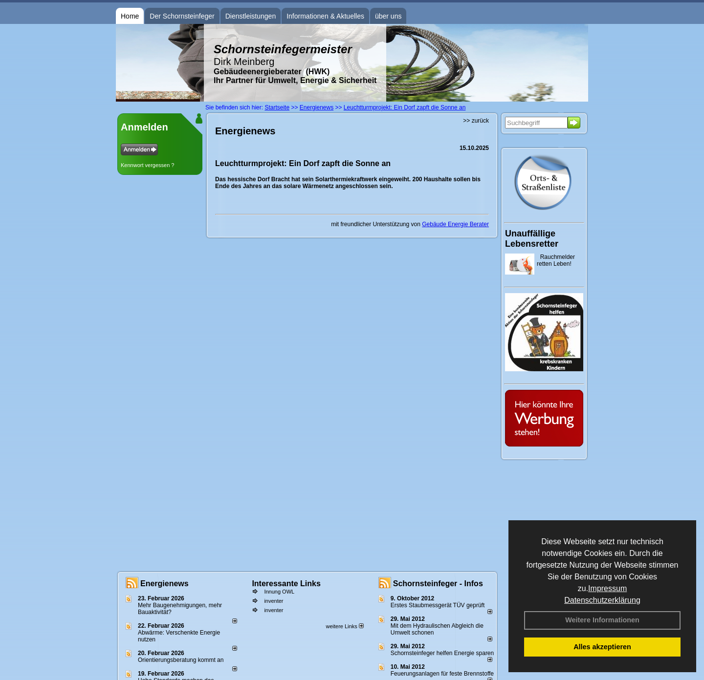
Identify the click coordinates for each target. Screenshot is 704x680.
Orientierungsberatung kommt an (180, 660)
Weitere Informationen (602, 620)
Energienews (164, 583)
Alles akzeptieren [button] (602, 647)
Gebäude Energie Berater (455, 224)
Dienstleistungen (250, 16)
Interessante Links (286, 583)
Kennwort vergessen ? (147, 165)
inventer (273, 601)
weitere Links (344, 626)
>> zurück (476, 120)
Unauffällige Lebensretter (531, 239)
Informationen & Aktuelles (325, 16)
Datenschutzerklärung (602, 600)
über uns (388, 16)
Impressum (607, 588)
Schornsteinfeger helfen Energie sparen (442, 653)
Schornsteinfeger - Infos (438, 583)
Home (130, 16)
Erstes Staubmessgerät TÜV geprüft (438, 605)
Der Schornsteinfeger (182, 16)
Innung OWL (279, 592)
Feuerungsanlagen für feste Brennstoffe (442, 673)
